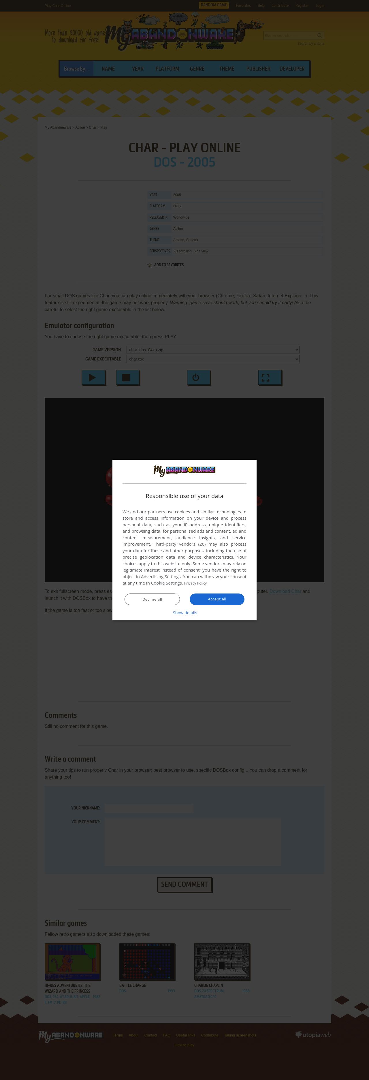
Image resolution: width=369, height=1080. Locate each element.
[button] (184, 613)
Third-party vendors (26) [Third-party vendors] (180, 544)
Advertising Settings (161, 577)
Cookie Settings (166, 583)
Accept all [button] (217, 599)
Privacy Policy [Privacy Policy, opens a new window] (197, 583)
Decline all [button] (152, 599)
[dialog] (184, 540)
